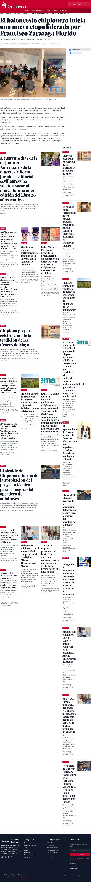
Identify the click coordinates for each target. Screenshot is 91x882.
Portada (27, 10)
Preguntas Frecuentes (76, 866)
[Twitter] (5, 857)
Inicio (1, 13)
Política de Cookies (52, 850)
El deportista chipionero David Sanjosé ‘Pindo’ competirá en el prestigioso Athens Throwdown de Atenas (30, 555)
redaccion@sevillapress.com (20, 877)
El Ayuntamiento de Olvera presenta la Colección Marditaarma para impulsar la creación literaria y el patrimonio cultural (9, 431)
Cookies (74, 876)
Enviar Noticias (74, 868)
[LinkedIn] (11, 857)
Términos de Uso (52, 852)
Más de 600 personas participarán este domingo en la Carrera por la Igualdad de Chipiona (29, 255)
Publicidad (73, 863)
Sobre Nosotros (51, 843)
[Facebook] (2, 857)
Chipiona (25, 13)
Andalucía (17, 13)
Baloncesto (63, 10)
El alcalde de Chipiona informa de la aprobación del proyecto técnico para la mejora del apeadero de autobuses (69, 509)
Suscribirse (79, 854)
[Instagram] (8, 857)
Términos (80, 876)
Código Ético (50, 845)
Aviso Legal (50, 855)
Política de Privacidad (53, 847)
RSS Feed (27, 857)
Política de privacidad (81, 859)
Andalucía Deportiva (38, 10)
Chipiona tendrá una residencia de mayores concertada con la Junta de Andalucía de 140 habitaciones (30, 402)
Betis (48, 10)
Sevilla (55, 10)
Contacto (49, 857)
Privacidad (67, 876)
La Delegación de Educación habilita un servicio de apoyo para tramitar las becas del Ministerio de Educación (9, 536)
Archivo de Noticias (29, 855)
